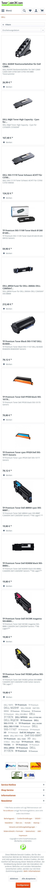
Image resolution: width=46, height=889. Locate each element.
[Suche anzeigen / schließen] (24, 10)
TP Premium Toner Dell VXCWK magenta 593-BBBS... (22, 619)
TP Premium (21, 705)
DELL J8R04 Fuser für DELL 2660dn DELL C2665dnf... (21, 287)
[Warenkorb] (42, 10)
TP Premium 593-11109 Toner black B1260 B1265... (23, 231)
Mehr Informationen (32, 871)
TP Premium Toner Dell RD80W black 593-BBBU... (22, 564)
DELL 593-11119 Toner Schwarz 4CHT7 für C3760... (22, 176)
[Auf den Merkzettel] (7, 86)
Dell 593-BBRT (33, 735)
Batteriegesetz (9, 818)
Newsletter (9, 823)
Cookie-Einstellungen (24, 818)
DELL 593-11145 (17, 736)
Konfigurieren (23, 885)
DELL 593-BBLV (21, 714)
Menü (6, 10)
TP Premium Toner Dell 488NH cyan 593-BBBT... (22, 509)
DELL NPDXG (21, 717)
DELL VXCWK (37, 723)
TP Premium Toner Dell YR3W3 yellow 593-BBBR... (23, 675)
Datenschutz (30, 831)
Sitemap (36, 823)
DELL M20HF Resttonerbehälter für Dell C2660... (22, 65)
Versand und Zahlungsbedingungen (22, 827)
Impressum (23, 835)
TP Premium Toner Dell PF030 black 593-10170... (22, 398)
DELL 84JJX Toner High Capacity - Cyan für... (21, 120)
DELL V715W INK (35, 717)
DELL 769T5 (9, 705)
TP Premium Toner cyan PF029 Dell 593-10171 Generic (22, 453)
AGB (39, 831)
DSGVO (37, 818)
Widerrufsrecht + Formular (13, 831)
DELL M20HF (12, 707)
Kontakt (28, 823)
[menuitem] (6, 10)
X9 (5, 732)
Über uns (18, 823)
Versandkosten (8, 811)
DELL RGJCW (11, 720)
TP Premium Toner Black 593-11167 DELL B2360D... (22, 342)
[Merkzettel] (30, 10)
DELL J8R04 (9, 747)
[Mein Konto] (36, 10)
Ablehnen (14, 878)
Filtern (7, 24)
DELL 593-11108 (11, 726)
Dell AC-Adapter (27, 732)
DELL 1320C (21, 739)
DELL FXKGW (26, 708)
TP (16, 723)
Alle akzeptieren (29, 878)
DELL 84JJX (15, 742)
